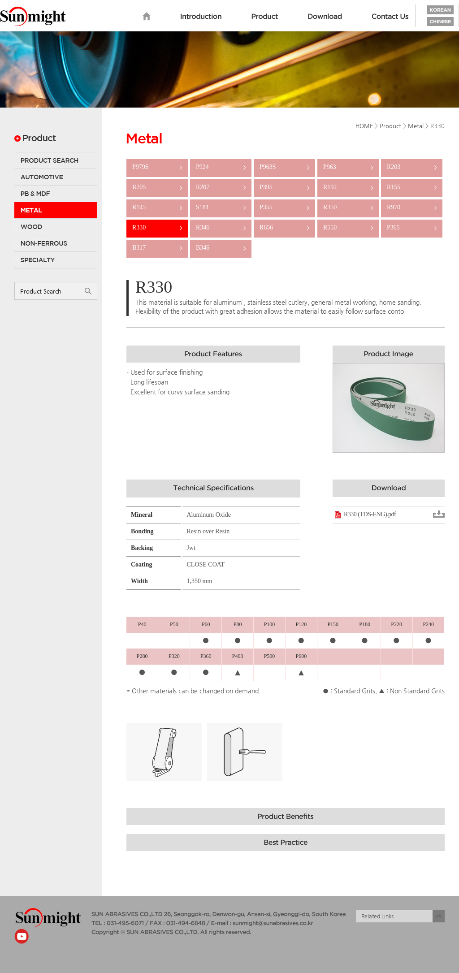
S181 (221, 207)
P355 (284, 207)
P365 (412, 227)
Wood (55, 227)
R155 (412, 187)
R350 (348, 207)
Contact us (390, 16)
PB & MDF (55, 194)
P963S (284, 167)
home (147, 16)
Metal (55, 210)
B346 (221, 247)
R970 (412, 207)
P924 (221, 167)
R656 (284, 227)
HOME (364, 125)
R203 (412, 167)
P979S (157, 167)
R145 (157, 207)
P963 (348, 167)
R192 (348, 187)
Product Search (55, 160)
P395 (284, 187)
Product (264, 16)
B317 (157, 247)
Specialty (55, 260)
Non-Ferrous (55, 243)
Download (325, 16)
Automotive (55, 177)
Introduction (201, 16)
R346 (221, 227)
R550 (348, 227)
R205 (157, 187)
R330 (157, 227)
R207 (221, 187)
